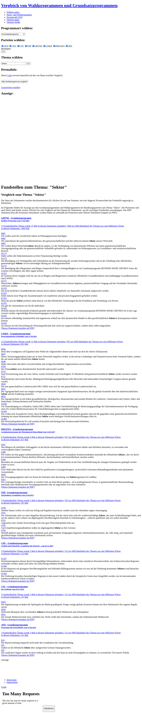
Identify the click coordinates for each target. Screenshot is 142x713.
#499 (3, 467)
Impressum (12, 680)
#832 (3, 396)
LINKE (47, 46)
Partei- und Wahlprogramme (19, 15)
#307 (3, 444)
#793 (3, 525)
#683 (3, 243)
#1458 (4, 404)
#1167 (4, 558)
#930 (3, 609)
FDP (28, 46)
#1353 (4, 293)
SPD (69, 46)
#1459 (4, 411)
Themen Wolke (13, 22)
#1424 (4, 308)
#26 (2, 650)
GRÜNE (37, 46)
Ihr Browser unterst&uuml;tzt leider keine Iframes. (22, 698)
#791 (3, 513)
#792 (3, 520)
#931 (3, 614)
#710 (3, 371)
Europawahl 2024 (14, 17)
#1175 (4, 266)
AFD (5, 46)
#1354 (4, 298)
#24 (2, 640)
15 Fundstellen (33, 226)
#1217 (4, 281)
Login (3, 687)
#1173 (4, 253)
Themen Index (13, 20)
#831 (3, 389)
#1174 (4, 258)
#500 (3, 474)
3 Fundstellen (32, 551)
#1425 (4, 316)
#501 (3, 479)
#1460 (4, 419)
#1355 (4, 303)
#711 (3, 376)
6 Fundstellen (32, 437)
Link (9, 75)
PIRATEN (59, 46)
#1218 (4, 288)
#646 (3, 349)
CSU (20, 46)
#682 (3, 238)
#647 (3, 354)
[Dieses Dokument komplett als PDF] (18, 328)
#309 (3, 459)
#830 (3, 384)
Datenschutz (12, 682)
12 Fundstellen (33, 341)
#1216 (4, 273)
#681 (3, 233)
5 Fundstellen (32, 500)
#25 (2, 645)
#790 (3, 508)
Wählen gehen (13, 12)
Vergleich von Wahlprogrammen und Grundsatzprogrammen (59, 5)
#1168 (4, 566)
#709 (3, 366)
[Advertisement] (12, 139)
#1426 (4, 323)
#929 (3, 602)
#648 (3, 361)
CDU (12, 46)
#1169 (4, 573)
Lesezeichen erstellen (10, 87)
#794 (3, 530)
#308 (3, 452)
